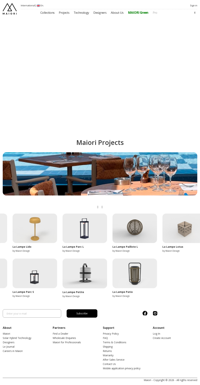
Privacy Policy (111, 333)
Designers (8, 342)
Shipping (108, 346)
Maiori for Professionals (67, 342)
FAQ (105, 338)
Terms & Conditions (114, 342)
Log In (156, 333)
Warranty (108, 355)
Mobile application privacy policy (121, 368)
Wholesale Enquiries (64, 338)
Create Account (162, 338)
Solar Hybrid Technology (17, 338)
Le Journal (8, 346)
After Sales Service (114, 359)
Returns (107, 351)
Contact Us (109, 364)
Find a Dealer (60, 333)
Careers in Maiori (13, 351)
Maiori (6, 333)
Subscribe (82, 313)
